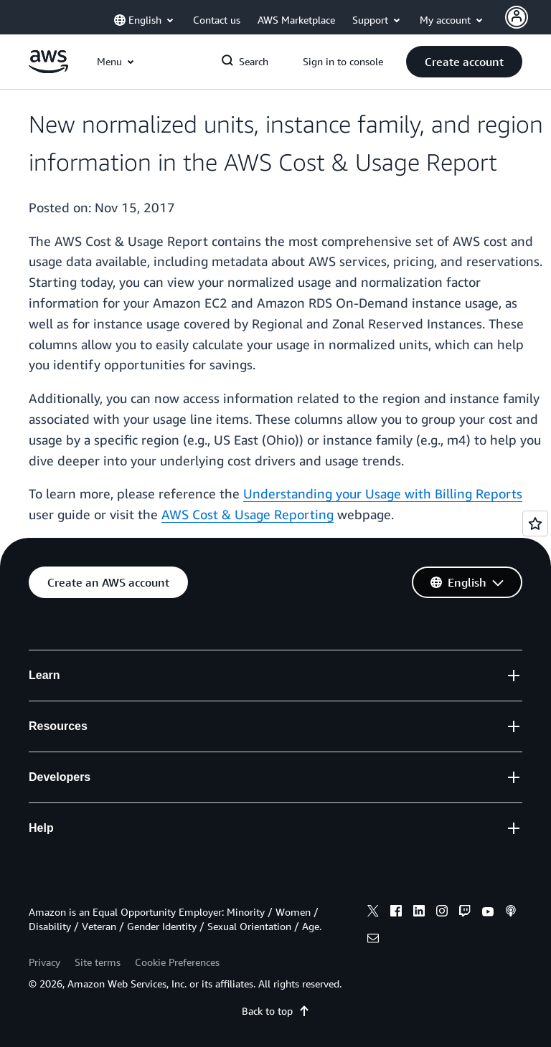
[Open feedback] (535, 523)
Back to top (276, 1011)
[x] (373, 913)
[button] (464, 61)
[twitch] (465, 913)
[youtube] (488, 913)
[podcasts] (511, 913)
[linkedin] (419, 913)
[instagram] (442, 913)
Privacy (44, 962)
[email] (373, 940)
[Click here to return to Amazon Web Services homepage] (48, 69)
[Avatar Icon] (516, 17)
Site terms (98, 962)
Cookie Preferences (177, 962)
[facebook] (396, 913)
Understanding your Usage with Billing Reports (382, 493)
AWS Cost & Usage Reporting (247, 514)
